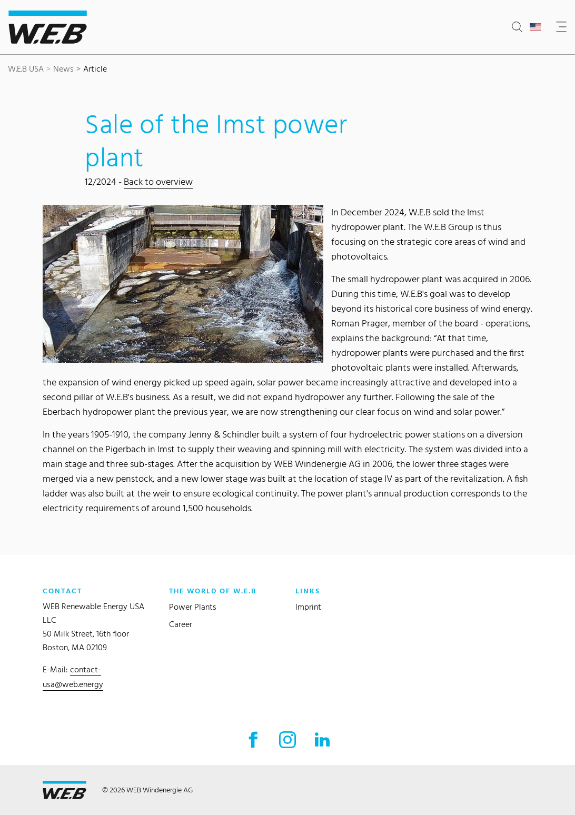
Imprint (308, 606)
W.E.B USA (26, 68)
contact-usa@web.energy (73, 677)
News (63, 68)
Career (180, 624)
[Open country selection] (537, 27)
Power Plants (192, 606)
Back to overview (158, 181)
